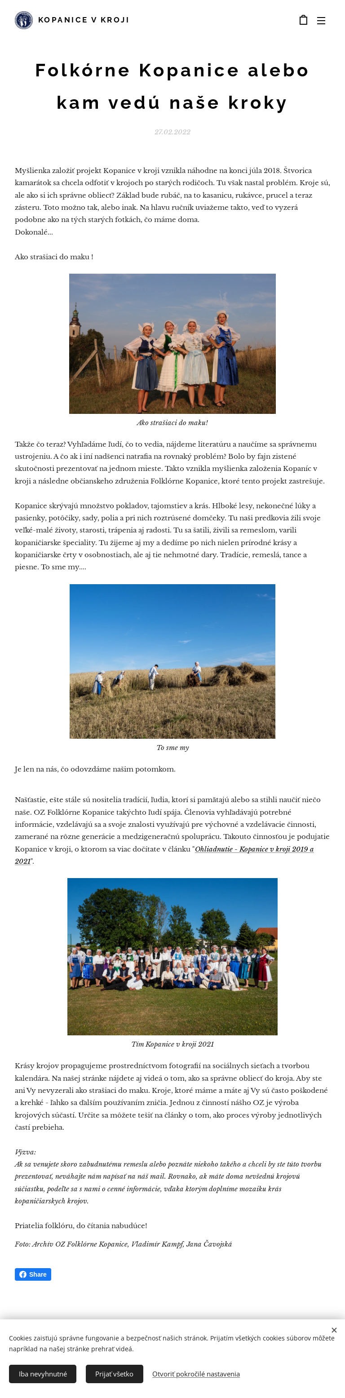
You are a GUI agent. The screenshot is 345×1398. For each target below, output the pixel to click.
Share (33, 1274)
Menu (321, 20)
